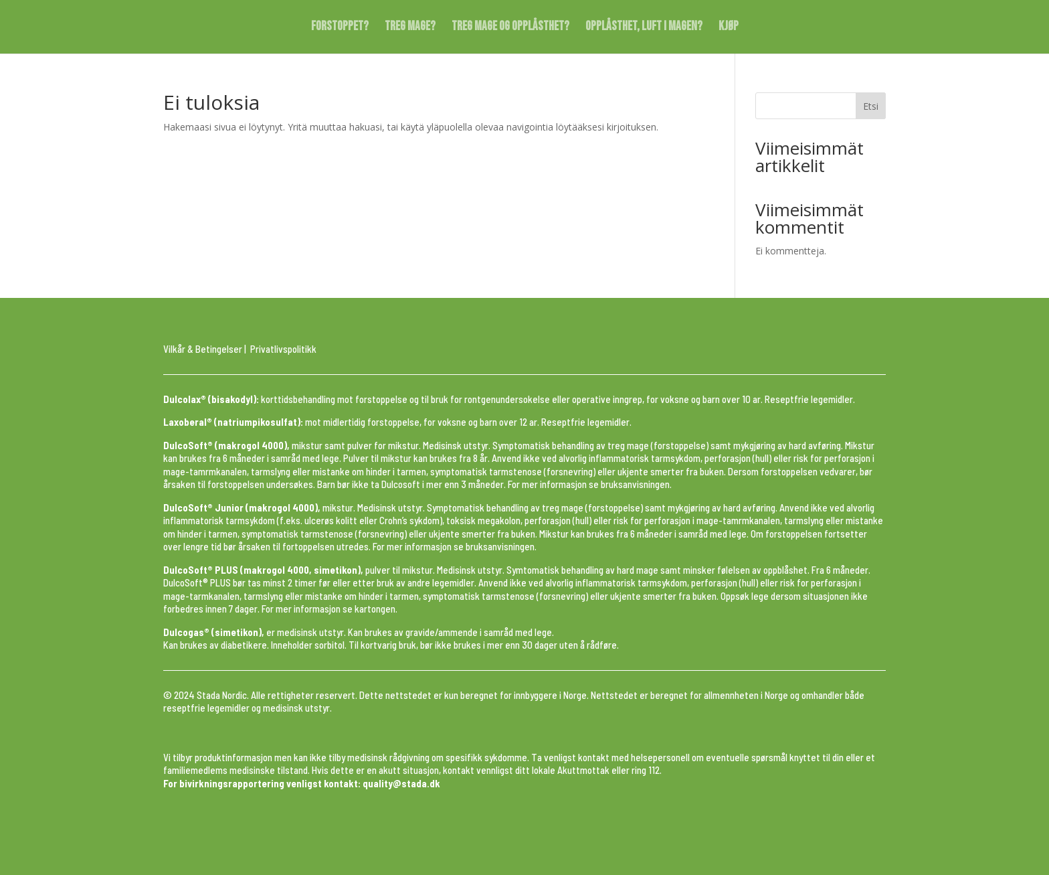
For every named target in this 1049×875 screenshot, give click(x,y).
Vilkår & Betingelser (202, 349)
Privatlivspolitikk (283, 349)
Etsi (870, 106)
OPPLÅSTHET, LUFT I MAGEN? (643, 28)
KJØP (729, 28)
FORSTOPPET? (340, 28)
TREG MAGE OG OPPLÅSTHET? (510, 28)
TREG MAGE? (410, 28)
